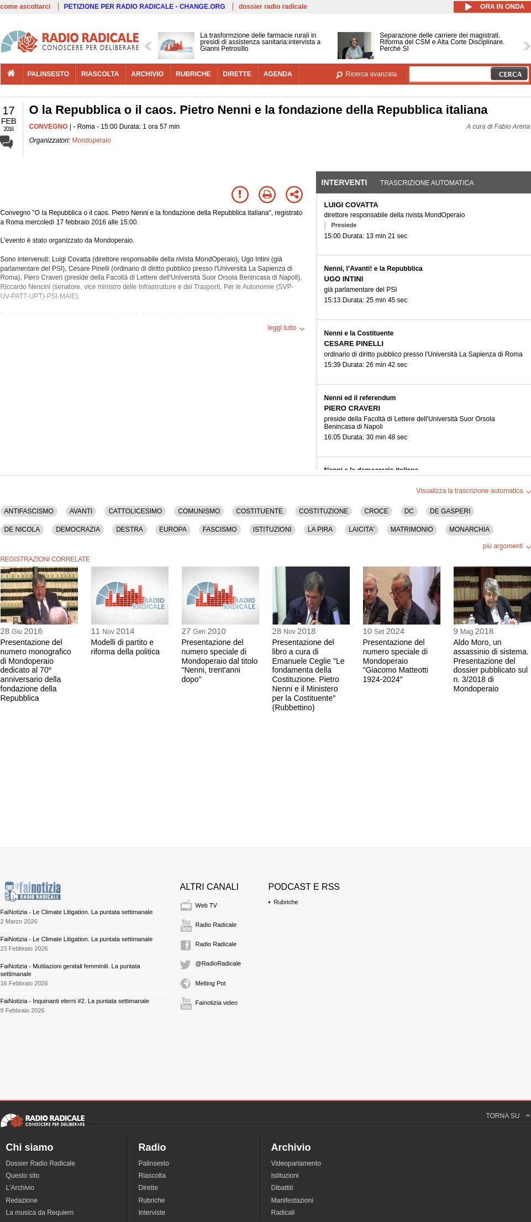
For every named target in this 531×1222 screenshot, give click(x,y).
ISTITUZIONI (272, 529)
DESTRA (129, 529)
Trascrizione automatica (427, 183)
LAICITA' (362, 529)
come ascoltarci (26, 7)
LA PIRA (320, 529)
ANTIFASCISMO (29, 511)
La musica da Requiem (40, 1212)
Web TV (206, 905)
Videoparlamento (296, 1163)
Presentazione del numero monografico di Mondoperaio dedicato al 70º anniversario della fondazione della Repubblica (36, 670)
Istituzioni (285, 1175)
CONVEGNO (48, 126)
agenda (278, 74)
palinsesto (49, 74)
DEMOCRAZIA (78, 529)
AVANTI (81, 511)
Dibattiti (282, 1188)
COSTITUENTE (259, 511)
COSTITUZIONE (323, 511)
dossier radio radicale (273, 7)
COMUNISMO (199, 511)
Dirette (148, 1188)
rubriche (193, 74)
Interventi (344, 182)
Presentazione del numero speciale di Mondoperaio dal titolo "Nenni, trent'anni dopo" (220, 661)
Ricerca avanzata (371, 74)
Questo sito (23, 1175)
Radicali (283, 1212)
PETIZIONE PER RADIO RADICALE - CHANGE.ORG (144, 7)
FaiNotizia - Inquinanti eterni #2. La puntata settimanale (75, 1001)
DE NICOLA (22, 529)
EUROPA (173, 529)
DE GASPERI (450, 511)
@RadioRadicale (218, 963)
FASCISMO (220, 529)
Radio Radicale (216, 924)
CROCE (376, 511)
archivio (147, 74)
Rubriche (286, 902)
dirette (237, 74)
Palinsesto (154, 1163)
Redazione (22, 1200)
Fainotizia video (217, 1002)
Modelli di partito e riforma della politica (125, 647)
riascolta (100, 74)
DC (409, 511)
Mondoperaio (91, 140)
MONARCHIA (469, 529)
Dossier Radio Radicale (40, 1163)
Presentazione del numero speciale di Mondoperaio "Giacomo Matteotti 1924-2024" (396, 661)
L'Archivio (20, 1188)
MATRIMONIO (412, 529)
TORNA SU (502, 1116)
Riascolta (152, 1175)
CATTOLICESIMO (135, 511)
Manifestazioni (292, 1200)
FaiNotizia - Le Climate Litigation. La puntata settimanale (77, 912)
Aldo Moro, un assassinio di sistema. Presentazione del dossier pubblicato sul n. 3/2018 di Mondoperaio (491, 665)
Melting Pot (211, 983)
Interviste (152, 1212)
